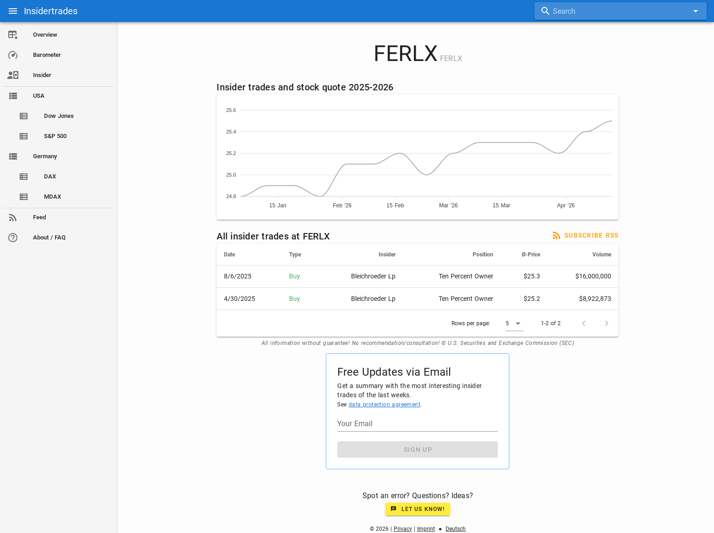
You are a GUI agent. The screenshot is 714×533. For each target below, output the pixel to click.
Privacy (403, 529)
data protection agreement (384, 404)
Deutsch (456, 529)
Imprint (426, 529)
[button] (515, 323)
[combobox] (621, 11)
